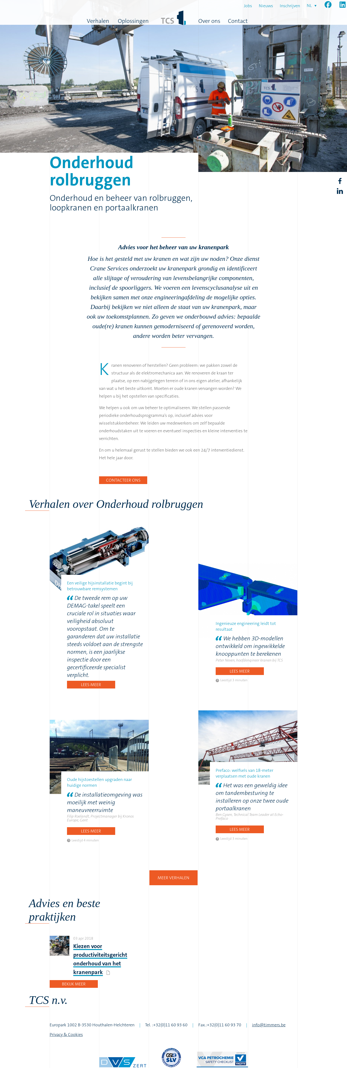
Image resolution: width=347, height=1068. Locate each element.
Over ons (209, 21)
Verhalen (98, 21)
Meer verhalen (173, 878)
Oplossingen (133, 21)
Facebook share (340, 181)
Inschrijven (290, 6)
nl (309, 5)
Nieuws (266, 6)
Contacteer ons (123, 480)
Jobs (248, 6)
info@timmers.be (269, 1025)
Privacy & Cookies (66, 1034)
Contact (238, 21)
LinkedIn (340, 191)
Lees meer (91, 685)
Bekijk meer (74, 984)
